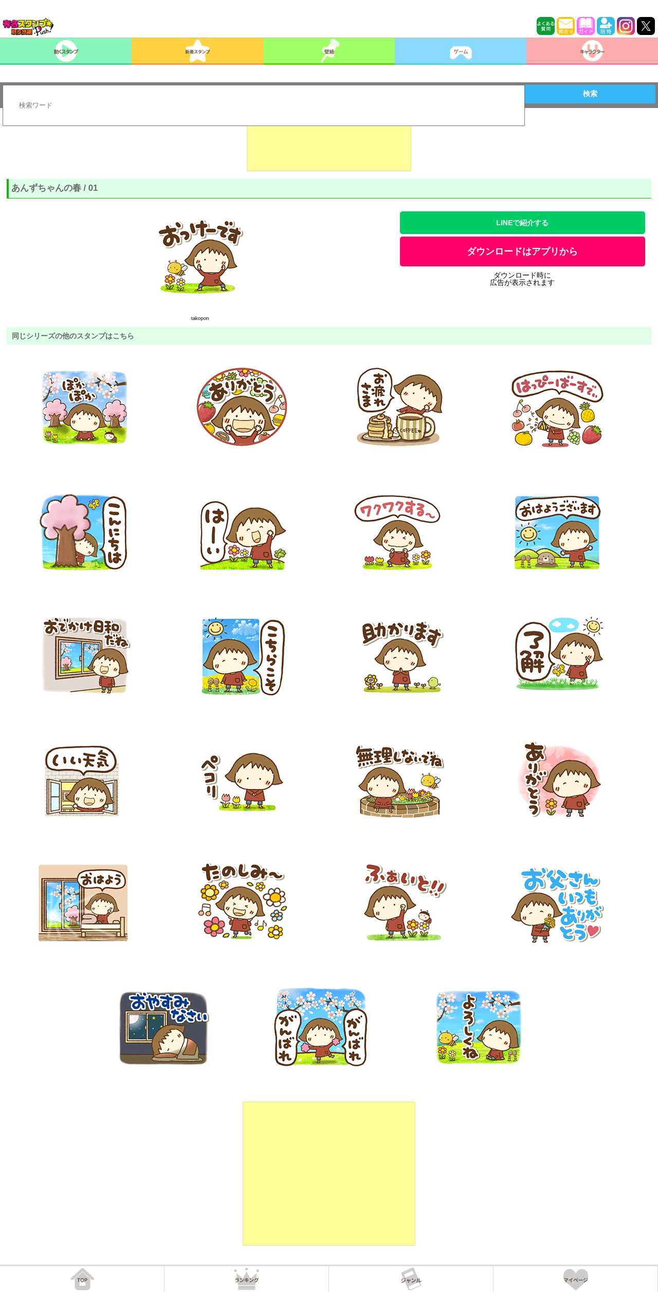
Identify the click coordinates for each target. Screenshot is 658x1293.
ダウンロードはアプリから (522, 251)
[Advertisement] (329, 145)
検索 (590, 93)
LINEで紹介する (522, 223)
